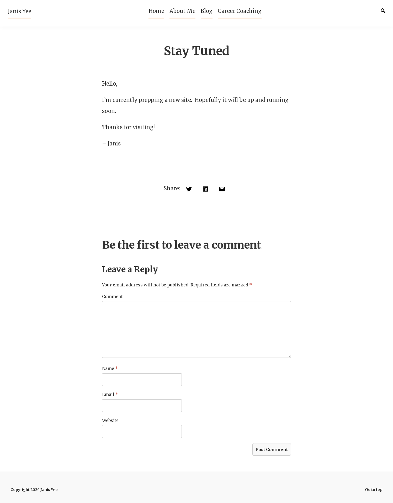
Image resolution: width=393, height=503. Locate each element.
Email (110, 394)
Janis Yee (19, 11)
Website (110, 420)
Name (110, 368)
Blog (207, 11)
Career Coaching (240, 11)
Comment (112, 296)
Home (156, 11)
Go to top (374, 489)
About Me (182, 11)
